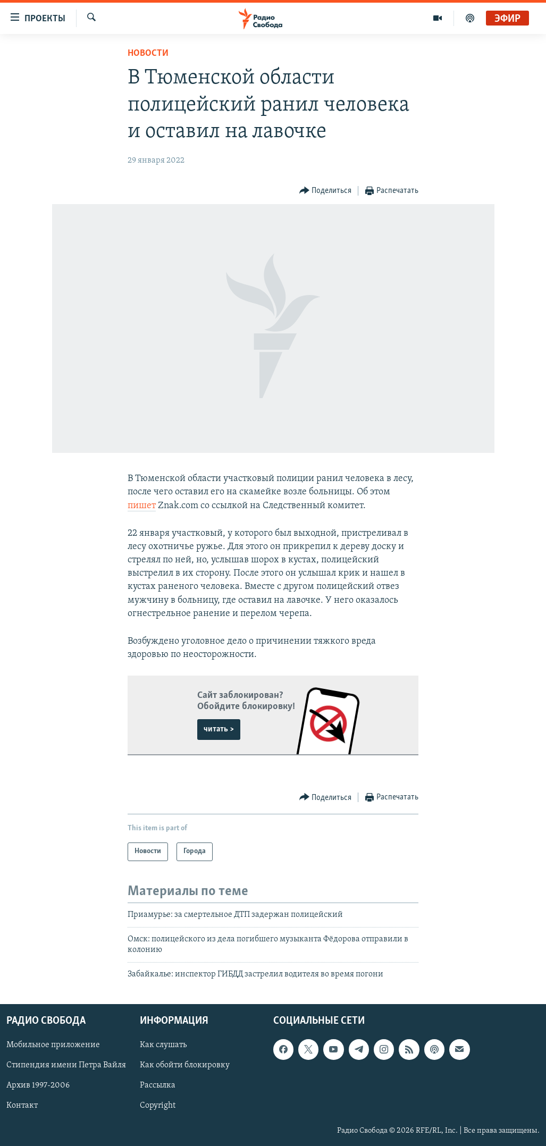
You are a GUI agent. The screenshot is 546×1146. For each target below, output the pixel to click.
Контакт (22, 1105)
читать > (219, 729)
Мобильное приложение (53, 1045)
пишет (142, 506)
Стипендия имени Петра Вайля (66, 1065)
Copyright (157, 1105)
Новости (148, 53)
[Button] (325, 191)
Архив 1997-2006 (38, 1085)
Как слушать (163, 1045)
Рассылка (157, 1085)
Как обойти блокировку (185, 1065)
